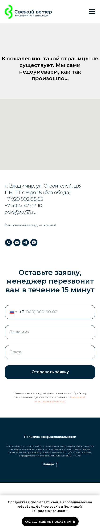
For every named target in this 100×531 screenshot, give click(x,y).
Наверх (50, 464)
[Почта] (16, 242)
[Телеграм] (25, 242)
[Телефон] (8, 242)
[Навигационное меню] (92, 11)
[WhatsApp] (33, 242)
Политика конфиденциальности (50, 437)
